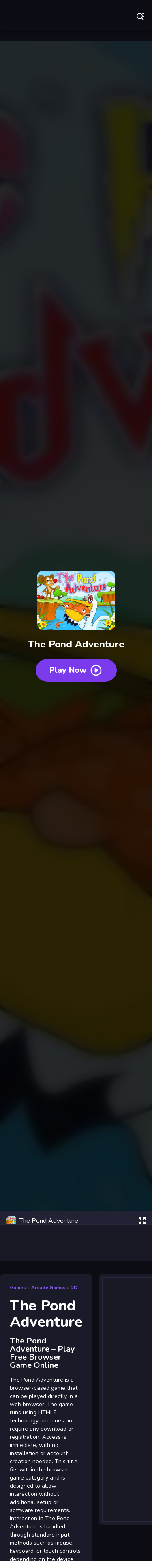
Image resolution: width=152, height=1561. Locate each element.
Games (18, 1287)
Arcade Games (48, 1287)
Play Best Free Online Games (32, 16)
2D (74, 1287)
